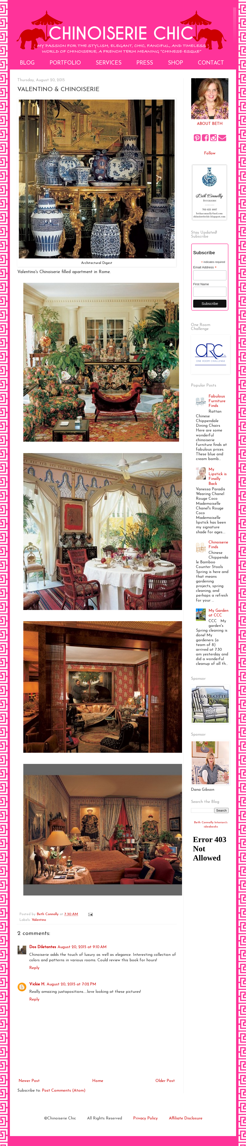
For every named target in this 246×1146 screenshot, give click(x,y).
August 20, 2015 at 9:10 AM (82, 947)
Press (144, 63)
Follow (209, 153)
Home (97, 1081)
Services (109, 63)
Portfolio (65, 63)
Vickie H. (37, 984)
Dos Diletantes (42, 947)
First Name (201, 284)
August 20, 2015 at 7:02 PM (71, 984)
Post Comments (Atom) (64, 1091)
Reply (34, 968)
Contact (211, 63)
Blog (27, 63)
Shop (175, 63)
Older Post (165, 1081)
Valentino (39, 920)
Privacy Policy (145, 1118)
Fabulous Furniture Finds (217, 401)
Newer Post (29, 1081)
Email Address (204, 267)
